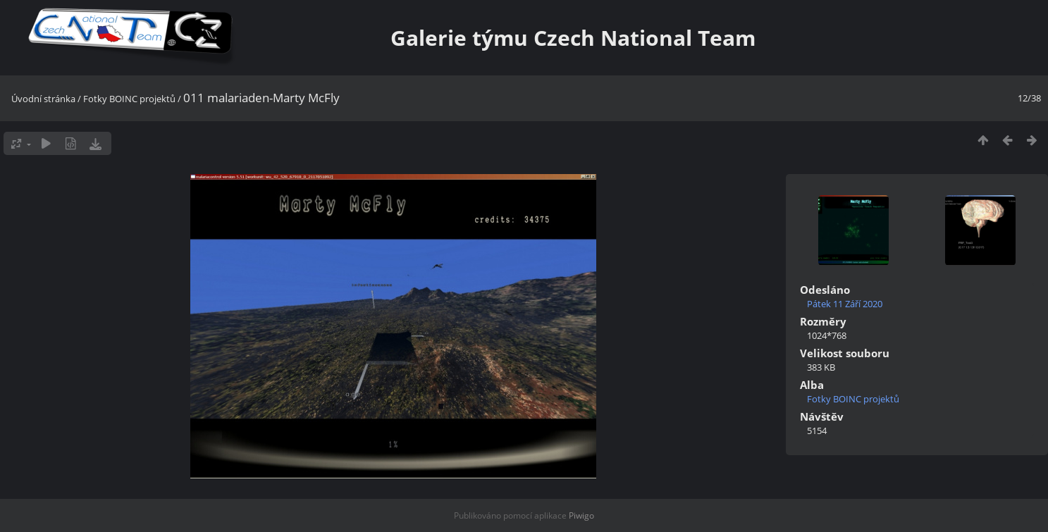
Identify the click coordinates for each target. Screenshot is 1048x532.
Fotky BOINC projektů (129, 98)
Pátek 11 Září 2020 (844, 303)
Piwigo (581, 515)
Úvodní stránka (43, 98)
